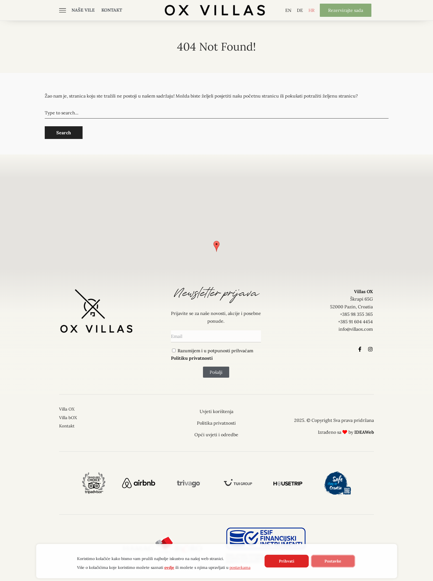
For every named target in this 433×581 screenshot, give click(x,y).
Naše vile (83, 10)
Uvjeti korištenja (216, 411)
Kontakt (111, 10)
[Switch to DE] (300, 10)
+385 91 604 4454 (355, 321)
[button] (216, 246)
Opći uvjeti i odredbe (216, 434)
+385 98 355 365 (356, 314)
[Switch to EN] (288, 10)
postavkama (239, 567)
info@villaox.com (356, 329)
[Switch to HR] (311, 10)
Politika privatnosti (216, 423)
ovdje (169, 567)
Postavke (332, 561)
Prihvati (286, 561)
